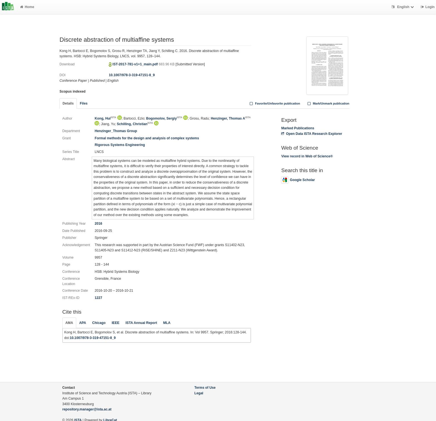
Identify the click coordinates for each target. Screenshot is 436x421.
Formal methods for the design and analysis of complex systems (147, 138)
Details (68, 103)
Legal (198, 393)
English (403, 7)
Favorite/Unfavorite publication (274, 103)
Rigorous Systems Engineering (120, 145)
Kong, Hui (105, 118)
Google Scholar (298, 180)
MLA (166, 323)
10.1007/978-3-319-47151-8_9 (132, 75)
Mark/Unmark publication (327, 103)
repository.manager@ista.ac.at (87, 409)
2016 (98, 224)
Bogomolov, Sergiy (164, 118)
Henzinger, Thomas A (231, 118)
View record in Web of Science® (307, 156)
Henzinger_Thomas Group (116, 131)
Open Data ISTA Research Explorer (311, 134)
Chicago (99, 323)
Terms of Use (204, 388)
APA (82, 323)
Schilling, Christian (135, 124)
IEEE (116, 323)
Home (27, 7)
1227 (98, 298)
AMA (69, 323)
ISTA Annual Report (141, 323)
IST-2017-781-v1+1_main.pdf (136, 64)
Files (84, 103)
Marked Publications (297, 128)
